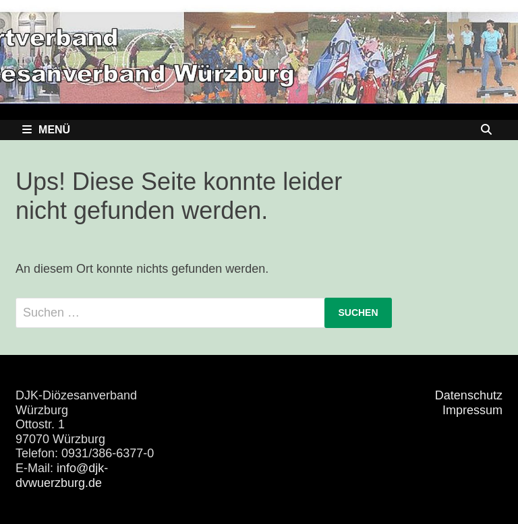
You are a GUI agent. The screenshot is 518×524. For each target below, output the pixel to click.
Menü (46, 129)
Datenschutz (468, 395)
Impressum (472, 410)
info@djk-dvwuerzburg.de (62, 475)
